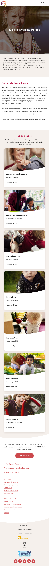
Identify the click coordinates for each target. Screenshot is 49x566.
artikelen (5, 114)
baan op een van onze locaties (27, 119)
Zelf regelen (8, 488)
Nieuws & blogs (9, 493)
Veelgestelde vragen (11, 490)
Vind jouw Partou (24, 455)
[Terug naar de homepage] (3, 3)
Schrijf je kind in (13, 472)
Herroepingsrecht (9, 510)
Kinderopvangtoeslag (11, 485)
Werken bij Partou (10, 498)
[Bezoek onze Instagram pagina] (16, 561)
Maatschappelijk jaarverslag (13, 507)
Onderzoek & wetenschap (12, 504)
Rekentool (7, 479)
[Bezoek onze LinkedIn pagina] (29, 561)
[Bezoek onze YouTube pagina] (24, 561)
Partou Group (8, 501)
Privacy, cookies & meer (25, 529)
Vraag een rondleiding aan (17, 468)
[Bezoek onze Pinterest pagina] (33, 561)
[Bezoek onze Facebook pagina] (20, 561)
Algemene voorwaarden (24, 533)
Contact (6, 513)
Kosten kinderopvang (11, 482)
